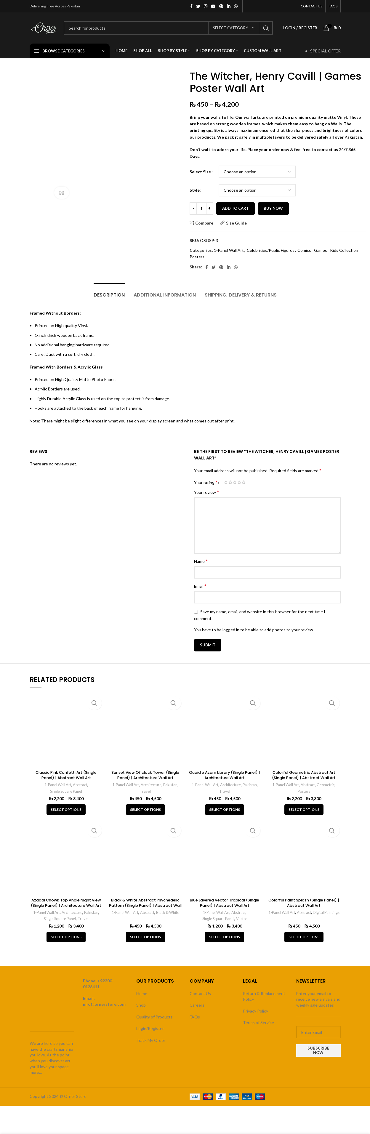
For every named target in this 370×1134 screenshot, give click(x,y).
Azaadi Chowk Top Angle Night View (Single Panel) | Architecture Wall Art (66, 905)
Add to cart (235, 208)
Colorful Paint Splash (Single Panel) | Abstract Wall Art (303, 902)
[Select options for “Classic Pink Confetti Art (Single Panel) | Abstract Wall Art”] (66, 809)
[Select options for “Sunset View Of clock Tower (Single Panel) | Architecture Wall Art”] (145, 809)
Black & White (169, 912)
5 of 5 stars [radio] (243, 482)
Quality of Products (154, 1016)
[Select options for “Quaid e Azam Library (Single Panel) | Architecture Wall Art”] (224, 809)
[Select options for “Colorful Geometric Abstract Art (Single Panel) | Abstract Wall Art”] (303, 809)
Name (201, 561)
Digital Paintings (304, 918)
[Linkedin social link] (228, 6)
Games (320, 250)
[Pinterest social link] (221, 6)
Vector (243, 918)
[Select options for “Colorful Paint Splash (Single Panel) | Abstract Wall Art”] (303, 937)
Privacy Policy (255, 1010)
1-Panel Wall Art (229, 250)
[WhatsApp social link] (235, 6)
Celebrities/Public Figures (270, 250)
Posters (197, 256)
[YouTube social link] (213, 6)
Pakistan (171, 784)
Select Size (200, 171)
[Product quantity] (201, 208)
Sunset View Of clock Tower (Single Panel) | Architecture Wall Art (145, 777)
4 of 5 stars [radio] (239, 482)
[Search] (168, 28)
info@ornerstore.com (104, 1004)
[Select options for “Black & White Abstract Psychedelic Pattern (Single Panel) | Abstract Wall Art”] (145, 937)
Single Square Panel (66, 791)
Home (141, 993)
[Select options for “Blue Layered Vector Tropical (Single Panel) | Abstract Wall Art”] (224, 937)
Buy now (273, 208)
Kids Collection (344, 250)
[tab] (109, 292)
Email (200, 586)
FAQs (195, 1016)
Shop (141, 1005)
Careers (197, 1005)
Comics (304, 250)
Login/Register (150, 1028)
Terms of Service (258, 1022)
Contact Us (200, 993)
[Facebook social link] (191, 6)
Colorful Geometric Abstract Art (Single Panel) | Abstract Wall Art (303, 775)
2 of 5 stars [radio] (230, 482)
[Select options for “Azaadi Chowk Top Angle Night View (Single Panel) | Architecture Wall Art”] (66, 937)
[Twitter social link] (198, 6)
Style (195, 190)
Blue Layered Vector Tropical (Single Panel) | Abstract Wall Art (224, 902)
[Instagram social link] (205, 6)
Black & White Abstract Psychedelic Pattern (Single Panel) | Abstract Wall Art (145, 905)
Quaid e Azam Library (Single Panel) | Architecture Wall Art (224, 775)
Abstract (81, 784)
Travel (145, 791)
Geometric (327, 784)
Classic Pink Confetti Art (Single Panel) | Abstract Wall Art (66, 775)
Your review (206, 492)
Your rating (205, 482)
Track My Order (150, 1040)
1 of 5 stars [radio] (226, 482)
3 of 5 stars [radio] (235, 482)
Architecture (152, 784)
